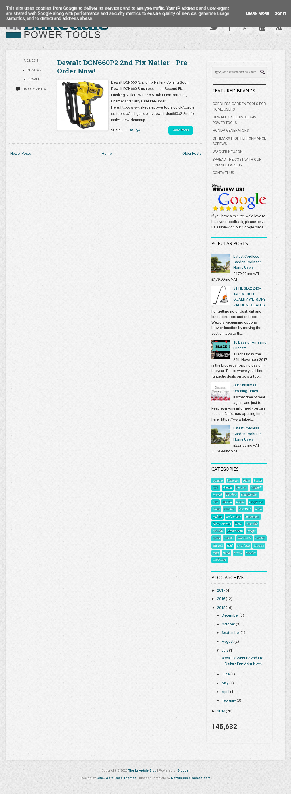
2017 (221, 590)
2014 (221, 711)
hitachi (227, 502)
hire (215, 502)
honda (240, 502)
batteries (233, 481)
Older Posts (191, 153)
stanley (260, 538)
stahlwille (244, 538)
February (229, 700)
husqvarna (256, 502)
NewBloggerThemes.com (190, 778)
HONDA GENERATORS (231, 130)
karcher (229, 509)
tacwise (259, 545)
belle (246, 481)
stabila (229, 538)
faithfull (256, 488)
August (228, 641)
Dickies (241, 488)
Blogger (184, 770)
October (229, 624)
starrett (218, 545)
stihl (230, 545)
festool (217, 495)
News (238, 524)
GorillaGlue (249, 495)
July (225, 650)
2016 (221, 599)
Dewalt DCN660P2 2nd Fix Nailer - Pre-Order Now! (123, 66)
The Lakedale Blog (142, 770)
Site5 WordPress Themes (116, 778)
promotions (235, 531)
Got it (280, 13)
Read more (180, 130)
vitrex (238, 553)
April (226, 692)
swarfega (243, 545)
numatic (252, 524)
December (231, 615)
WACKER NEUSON (228, 152)
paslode (218, 531)
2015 (221, 607)
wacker (251, 553)
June (226, 674)
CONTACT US (223, 173)
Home (107, 153)
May (225, 683)
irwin (216, 509)
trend (226, 553)
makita (217, 517)
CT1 (216, 488)
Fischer (231, 495)
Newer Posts (20, 153)
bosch (258, 481)
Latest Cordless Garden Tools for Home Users (247, 262)
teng (216, 553)
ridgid (251, 531)
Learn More (257, 13)
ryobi (216, 538)
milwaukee (233, 517)
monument (252, 517)
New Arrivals (222, 524)
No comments (34, 89)
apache (218, 481)
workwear (219, 560)
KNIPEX (245, 509)
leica (258, 509)
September (231, 632)
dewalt (33, 79)
